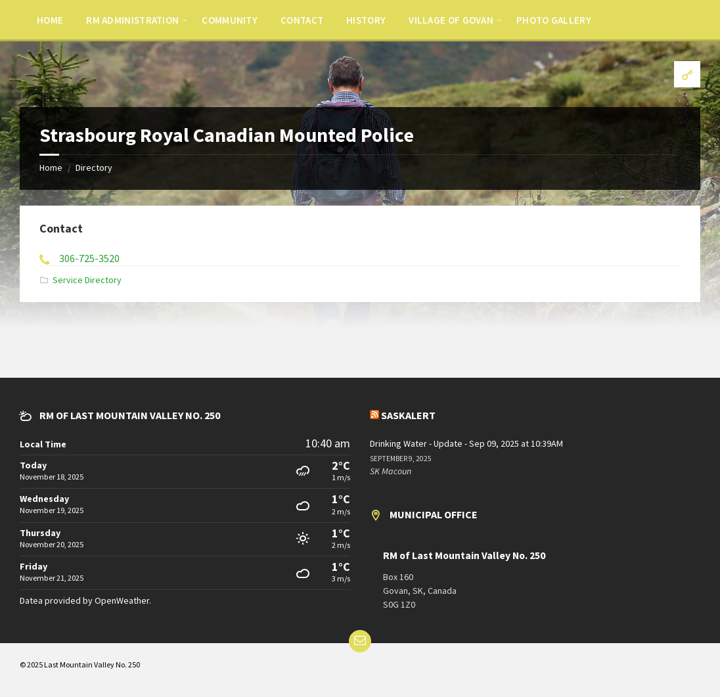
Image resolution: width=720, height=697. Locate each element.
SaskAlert (408, 415)
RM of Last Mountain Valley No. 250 (464, 555)
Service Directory (87, 280)
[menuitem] (50, 20)
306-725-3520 (89, 258)
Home (50, 167)
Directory (94, 167)
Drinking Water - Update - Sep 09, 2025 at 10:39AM (466, 443)
